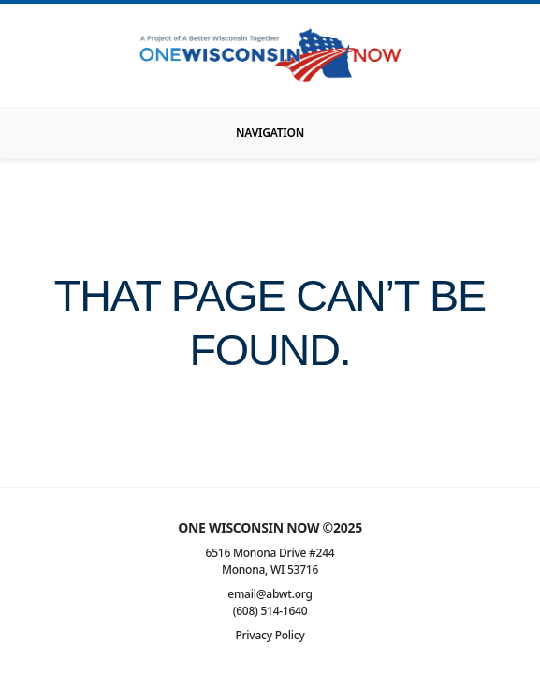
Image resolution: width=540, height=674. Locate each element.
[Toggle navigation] (270, 133)
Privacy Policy (269, 635)
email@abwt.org (269, 594)
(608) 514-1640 (270, 611)
